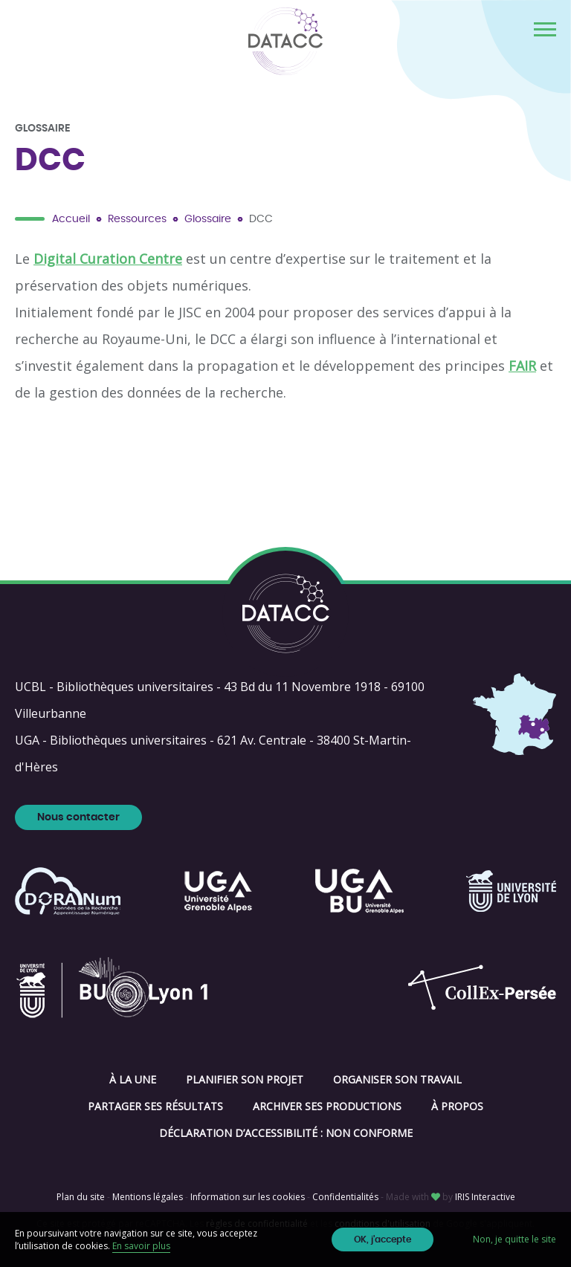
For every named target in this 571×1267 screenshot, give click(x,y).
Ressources (137, 219)
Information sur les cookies (247, 1196)
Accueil (71, 219)
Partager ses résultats (155, 1106)
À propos (457, 1106)
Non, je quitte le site (514, 1239)
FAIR (522, 366)
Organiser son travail (397, 1079)
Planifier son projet (244, 1079)
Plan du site (81, 1196)
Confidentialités (345, 1196)
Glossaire (207, 219)
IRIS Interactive (485, 1196)
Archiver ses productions (327, 1106)
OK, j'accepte (382, 1239)
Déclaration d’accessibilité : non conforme (286, 1133)
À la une (132, 1079)
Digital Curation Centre (107, 259)
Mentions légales (147, 1196)
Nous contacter (78, 817)
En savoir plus (141, 1246)
